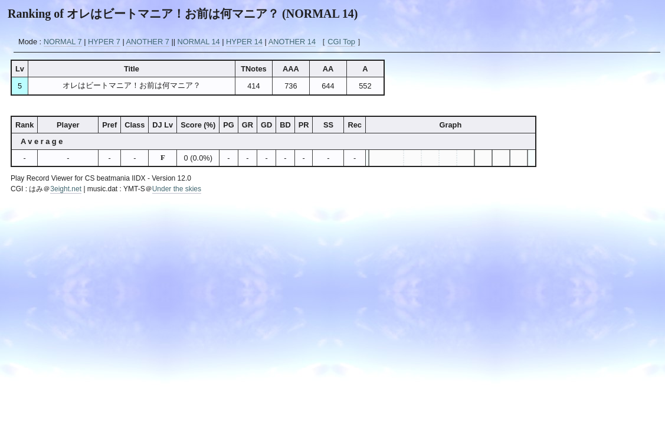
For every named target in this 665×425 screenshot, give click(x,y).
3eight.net (65, 189)
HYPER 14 (244, 41)
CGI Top (341, 41)
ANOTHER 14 (292, 41)
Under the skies (176, 189)
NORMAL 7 (63, 41)
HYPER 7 (104, 41)
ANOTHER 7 (147, 41)
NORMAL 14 (199, 41)
